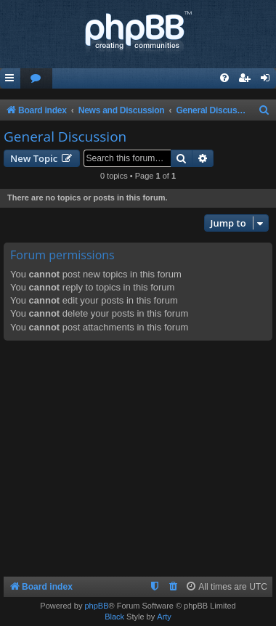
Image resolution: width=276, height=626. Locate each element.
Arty (164, 616)
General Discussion (65, 136)
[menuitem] (36, 79)
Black (114, 616)
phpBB (96, 605)
